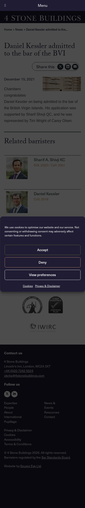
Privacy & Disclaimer (47, 286)
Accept (42, 249)
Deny (42, 262)
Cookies (28, 286)
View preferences (42, 274)
